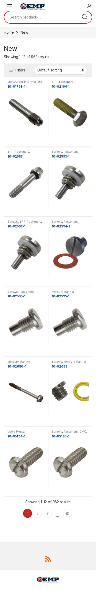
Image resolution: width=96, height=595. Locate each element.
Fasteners (66, 82)
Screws (57, 151)
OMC (83, 431)
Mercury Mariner (63, 292)
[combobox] (40, 17)
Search (84, 17)
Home (9, 32)
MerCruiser (15, 82)
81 (67, 513)
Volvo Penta (15, 431)
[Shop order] (60, 70)
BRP (55, 82)
